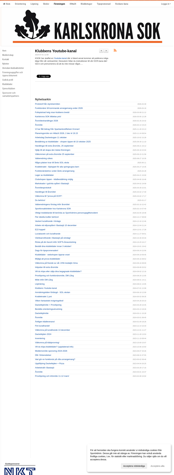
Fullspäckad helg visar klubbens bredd (52, 112)
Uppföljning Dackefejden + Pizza (49, 363)
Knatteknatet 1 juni (43, 296)
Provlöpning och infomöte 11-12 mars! (52, 376)
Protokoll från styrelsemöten (47, 104)
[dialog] (129, 458)
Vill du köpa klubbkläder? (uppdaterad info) (54, 347)
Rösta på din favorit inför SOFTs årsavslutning (55, 242)
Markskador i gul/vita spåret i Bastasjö (52, 183)
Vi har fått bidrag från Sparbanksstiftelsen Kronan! (57, 129)
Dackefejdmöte (42, 313)
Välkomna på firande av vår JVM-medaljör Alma (56, 263)
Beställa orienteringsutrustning (48, 309)
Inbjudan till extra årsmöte (46, 267)
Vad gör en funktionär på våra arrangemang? (55, 359)
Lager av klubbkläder (44, 175)
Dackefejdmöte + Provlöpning (48, 305)
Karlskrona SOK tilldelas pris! (48, 116)
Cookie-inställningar (12, 466)
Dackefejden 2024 (43, 334)
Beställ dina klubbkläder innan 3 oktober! (53, 246)
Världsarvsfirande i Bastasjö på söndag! (53, 238)
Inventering (40, 338)
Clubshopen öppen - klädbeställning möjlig (54, 179)
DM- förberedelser (43, 355)
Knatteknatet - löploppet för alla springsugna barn (57, 167)
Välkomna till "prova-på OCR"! (48, 196)
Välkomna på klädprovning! (47, 342)
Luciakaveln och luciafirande (47, 234)
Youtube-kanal (60, 58)
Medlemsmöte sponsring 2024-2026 (51, 351)
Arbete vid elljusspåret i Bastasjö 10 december (56, 225)
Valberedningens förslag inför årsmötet (52, 204)
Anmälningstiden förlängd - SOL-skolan (52, 292)
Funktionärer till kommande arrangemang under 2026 (59, 108)
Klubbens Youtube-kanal (56, 51)
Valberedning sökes (44, 158)
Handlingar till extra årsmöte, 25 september (54, 146)
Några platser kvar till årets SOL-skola (52, 162)
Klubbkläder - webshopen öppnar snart (52, 254)
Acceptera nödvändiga (134, 466)
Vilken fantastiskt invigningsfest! (49, 301)
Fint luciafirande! (42, 326)
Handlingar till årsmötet (45, 192)
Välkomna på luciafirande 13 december (52, 330)
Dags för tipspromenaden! (46, 250)
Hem (6, 4)
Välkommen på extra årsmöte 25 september (54, 154)
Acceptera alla (157, 466)
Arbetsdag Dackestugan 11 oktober (51, 137)
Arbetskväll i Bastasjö (44, 367)
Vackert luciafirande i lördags (48, 221)
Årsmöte (39, 125)
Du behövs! (40, 200)
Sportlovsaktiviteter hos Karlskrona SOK (53, 208)
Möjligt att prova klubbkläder (47, 259)
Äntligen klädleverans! (45, 321)
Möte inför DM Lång (44, 280)
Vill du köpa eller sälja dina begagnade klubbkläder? (58, 271)
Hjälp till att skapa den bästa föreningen (52, 150)
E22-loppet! (40, 229)
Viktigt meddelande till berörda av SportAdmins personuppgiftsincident (66, 213)
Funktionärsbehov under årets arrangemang (55, 171)
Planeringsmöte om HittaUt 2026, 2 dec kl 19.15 (56, 133)
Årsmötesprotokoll (43, 187)
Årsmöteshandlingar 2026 (46, 121)
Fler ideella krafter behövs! (47, 217)
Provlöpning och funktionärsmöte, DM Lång (54, 275)
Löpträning (40, 284)
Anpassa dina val (98, 465)
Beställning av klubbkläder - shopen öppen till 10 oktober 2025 (63, 141)
